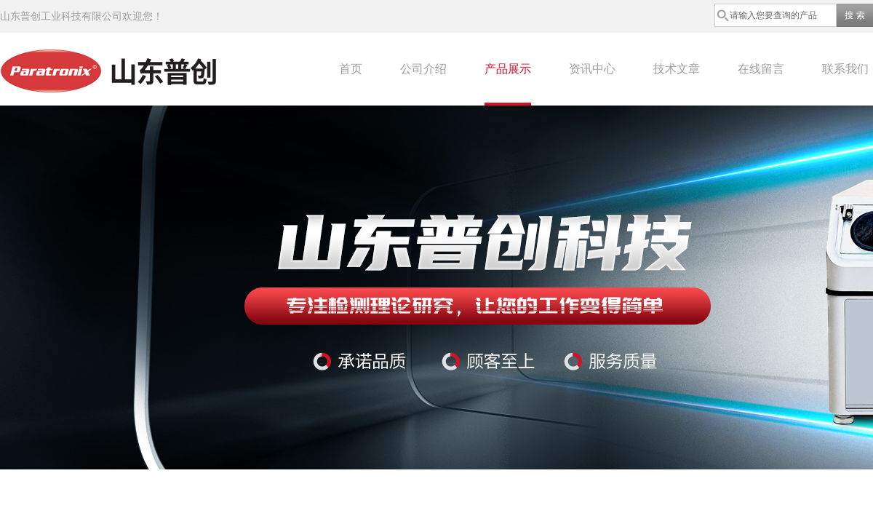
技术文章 (676, 69)
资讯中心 (592, 69)
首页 (350, 69)
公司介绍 (423, 69)
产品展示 (508, 69)
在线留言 (761, 69)
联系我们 (845, 69)
